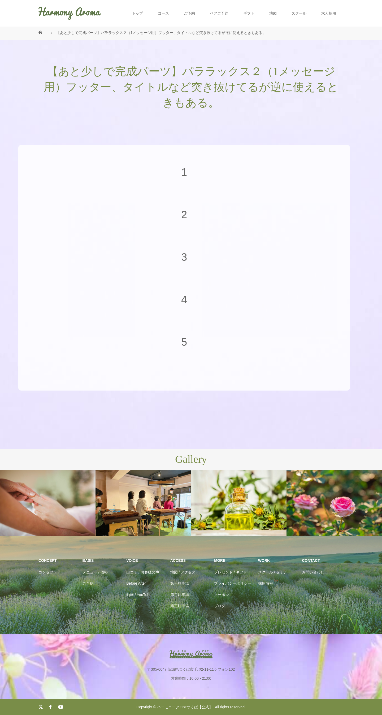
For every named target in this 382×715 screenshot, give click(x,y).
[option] (48, 503)
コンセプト (47, 572)
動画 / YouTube (138, 595)
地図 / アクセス (183, 572)
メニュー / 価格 (95, 572)
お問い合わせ (313, 572)
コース (163, 13)
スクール (299, 13)
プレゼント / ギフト (230, 572)
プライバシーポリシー (232, 583)
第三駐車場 (179, 606)
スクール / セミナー (274, 572)
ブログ (219, 606)
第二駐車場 (179, 595)
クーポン (221, 595)
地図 (273, 13)
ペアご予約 (219, 13)
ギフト (248, 13)
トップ (137, 13)
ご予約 (189, 13)
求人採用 (328, 13)
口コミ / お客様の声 (142, 572)
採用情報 (265, 583)
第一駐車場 (179, 583)
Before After (136, 583)
